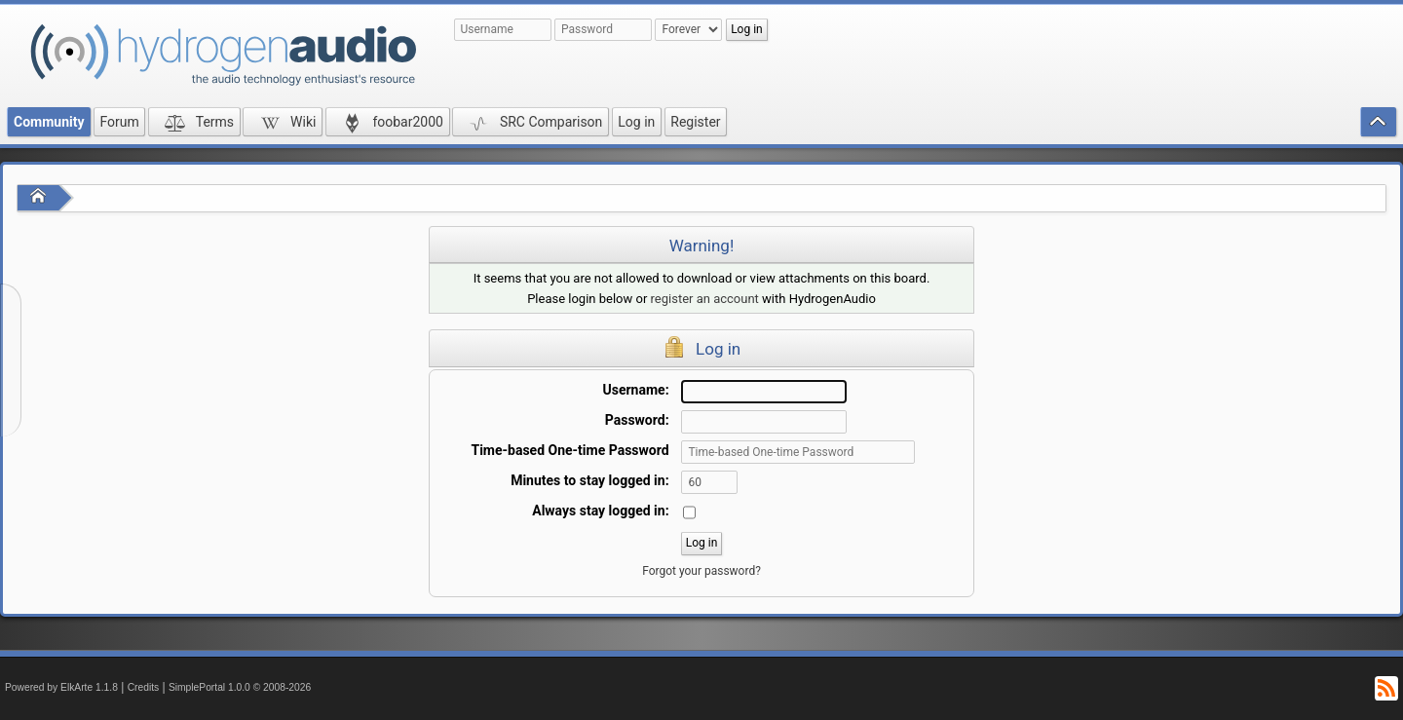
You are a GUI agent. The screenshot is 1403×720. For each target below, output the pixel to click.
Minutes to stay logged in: (589, 480)
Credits (144, 687)
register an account (705, 298)
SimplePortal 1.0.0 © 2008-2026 (240, 687)
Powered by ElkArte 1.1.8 (61, 687)
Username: (636, 390)
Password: (637, 420)
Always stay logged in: (600, 510)
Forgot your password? (701, 571)
